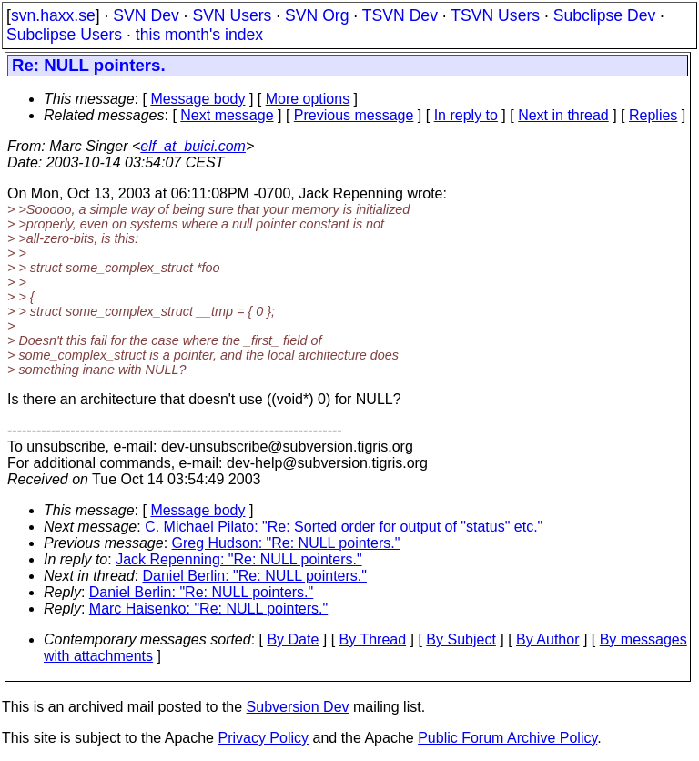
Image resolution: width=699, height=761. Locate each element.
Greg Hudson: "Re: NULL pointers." (286, 543)
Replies (653, 115)
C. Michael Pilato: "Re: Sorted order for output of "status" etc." (343, 526)
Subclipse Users (64, 34)
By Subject (460, 639)
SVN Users (231, 15)
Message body (197, 99)
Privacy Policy (263, 738)
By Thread (373, 639)
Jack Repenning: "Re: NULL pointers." (238, 559)
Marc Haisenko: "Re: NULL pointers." (208, 608)
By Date (293, 639)
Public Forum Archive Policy (507, 738)
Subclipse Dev (604, 15)
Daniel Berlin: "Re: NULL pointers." (255, 575)
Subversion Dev (298, 707)
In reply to (466, 115)
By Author (547, 639)
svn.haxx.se (53, 15)
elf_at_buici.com (193, 146)
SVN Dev (145, 15)
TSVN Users (495, 15)
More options (308, 99)
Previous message (354, 115)
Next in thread (563, 115)
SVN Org (317, 15)
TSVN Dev (400, 15)
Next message (226, 115)
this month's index (199, 34)
